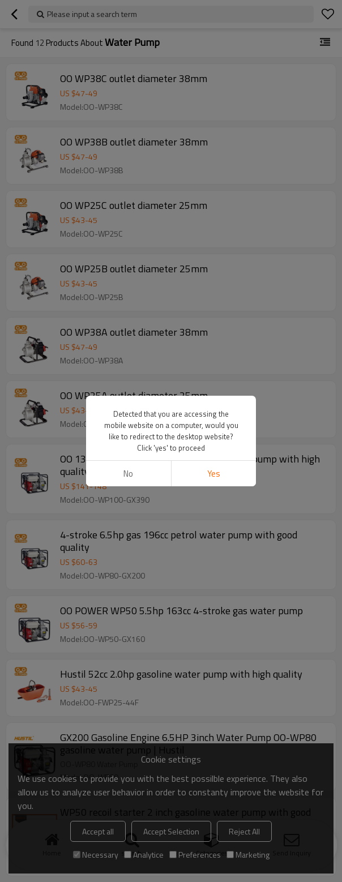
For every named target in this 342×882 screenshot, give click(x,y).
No (128, 473)
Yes (213, 473)
